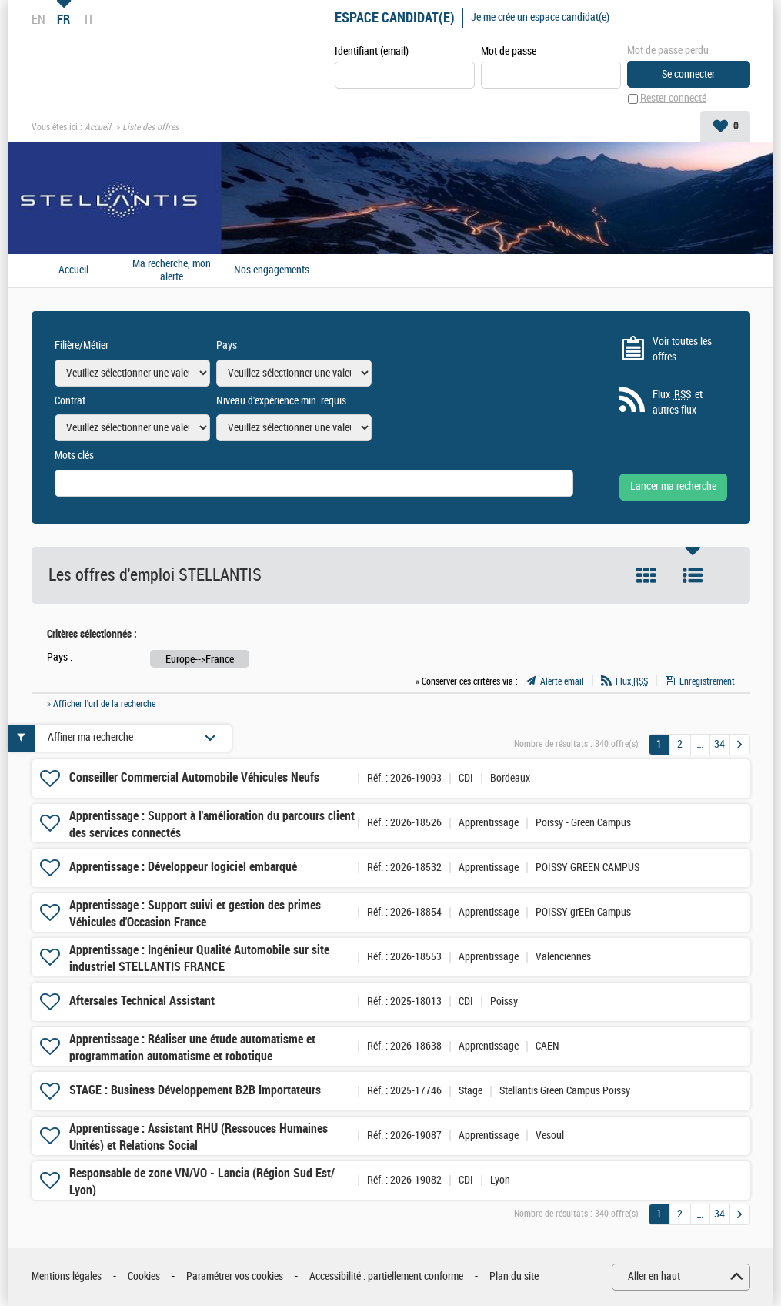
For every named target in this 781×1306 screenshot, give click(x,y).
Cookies (144, 1277)
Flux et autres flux (678, 402)
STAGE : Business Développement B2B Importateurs (195, 1090)
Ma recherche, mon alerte (171, 270)
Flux (632, 681)
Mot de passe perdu (668, 50)
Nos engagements (271, 270)
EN (38, 19)
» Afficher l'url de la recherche (101, 703)
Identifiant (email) (372, 51)
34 (719, 744)
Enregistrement (707, 681)
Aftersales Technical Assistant (142, 1001)
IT (89, 19)
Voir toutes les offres (682, 349)
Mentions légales (67, 1277)
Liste (692, 576)
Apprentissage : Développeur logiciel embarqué (183, 867)
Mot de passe (508, 51)
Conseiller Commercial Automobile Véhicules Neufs (194, 778)
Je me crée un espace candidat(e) (540, 17)
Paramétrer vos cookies (234, 1277)
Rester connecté (673, 98)
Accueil (98, 127)
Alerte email (562, 681)
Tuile (646, 576)
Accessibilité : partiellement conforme (386, 1277)
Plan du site (514, 1277)
